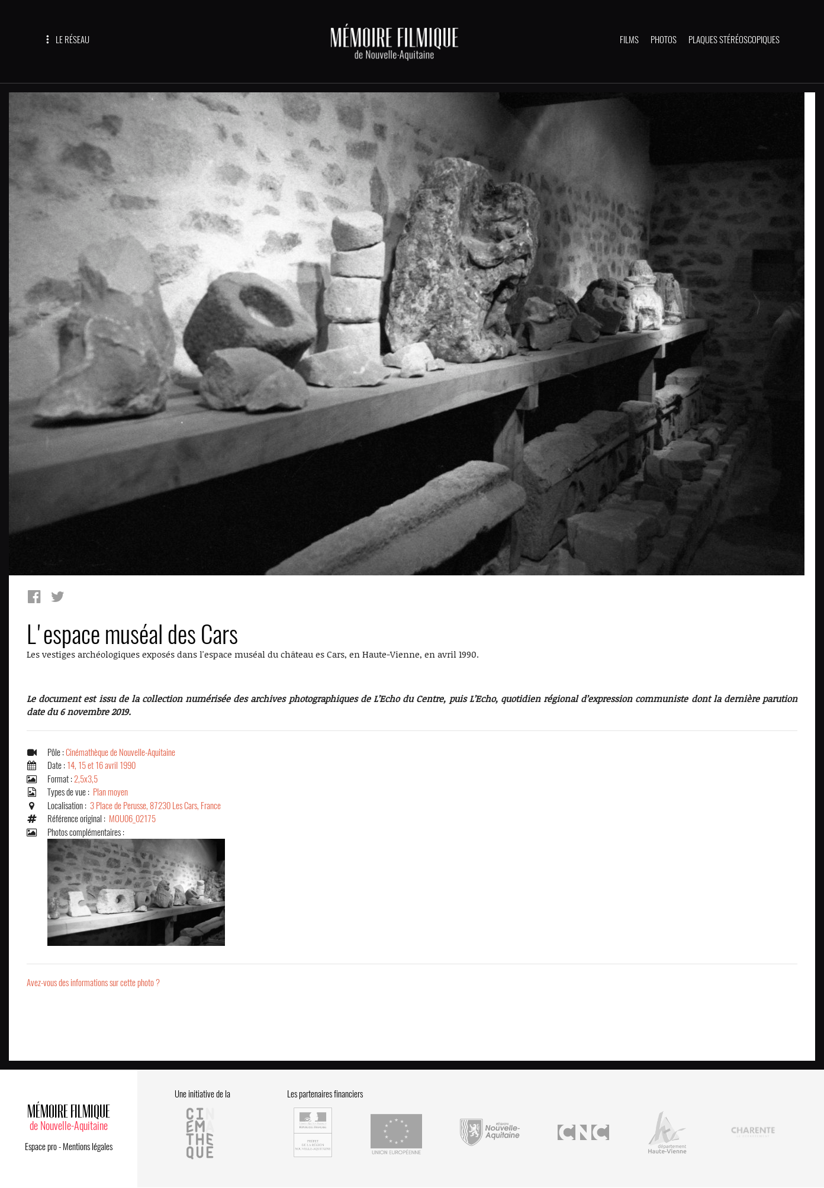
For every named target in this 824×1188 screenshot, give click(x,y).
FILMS (629, 40)
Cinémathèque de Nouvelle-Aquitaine (120, 752)
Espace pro (41, 1146)
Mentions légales (87, 1146)
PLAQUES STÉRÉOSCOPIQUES (734, 40)
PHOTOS (664, 40)
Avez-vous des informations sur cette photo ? (93, 983)
